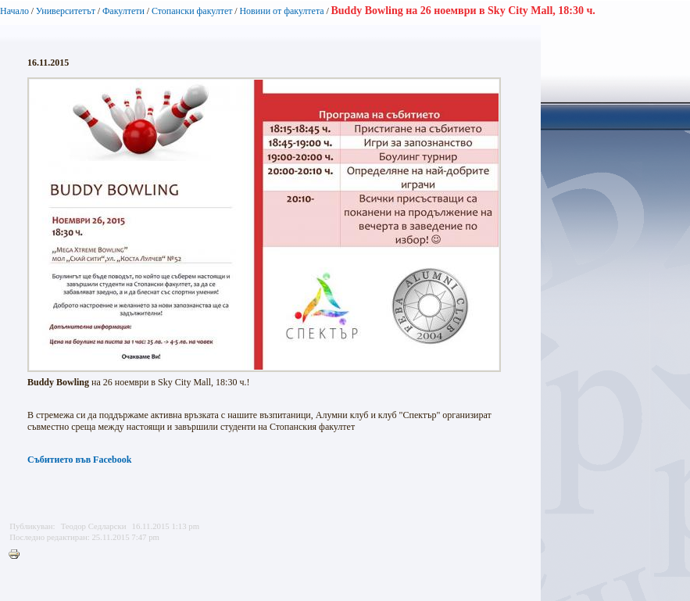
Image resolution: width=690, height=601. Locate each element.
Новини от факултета (281, 10)
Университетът (65, 10)
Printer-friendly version (18, 555)
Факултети (123, 10)
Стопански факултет (192, 10)
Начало (14, 10)
